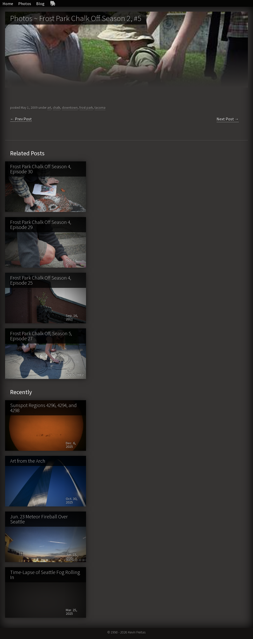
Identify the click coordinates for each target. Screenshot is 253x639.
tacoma (100, 107)
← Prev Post (21, 118)
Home (8, 3)
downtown (70, 107)
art (49, 107)
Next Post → (228, 118)
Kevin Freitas (136, 632)
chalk (56, 107)
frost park (86, 107)
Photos (24, 3)
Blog (40, 3)
